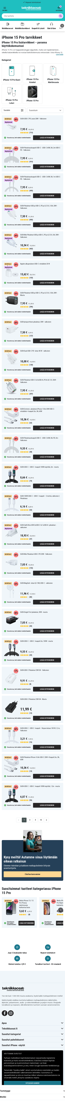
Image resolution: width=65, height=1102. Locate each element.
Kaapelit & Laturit (38, 25)
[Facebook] (4, 1013)
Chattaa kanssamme (32, 874)
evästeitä (8, 1060)
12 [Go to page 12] (41, 820)
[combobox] (32, 16)
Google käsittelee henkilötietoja (46, 1065)
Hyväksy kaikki (32, 1096)
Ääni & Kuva (51, 25)
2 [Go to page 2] (29, 820)
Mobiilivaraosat (7, 25)
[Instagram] (11, 1013)
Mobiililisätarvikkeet (22, 25)
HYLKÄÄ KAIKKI (32, 1083)
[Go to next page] (46, 820)
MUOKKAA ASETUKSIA (33, 1089)
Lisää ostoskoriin (47, 138)
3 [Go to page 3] (35, 820)
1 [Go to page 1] (24, 820)
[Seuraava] (62, 26)
